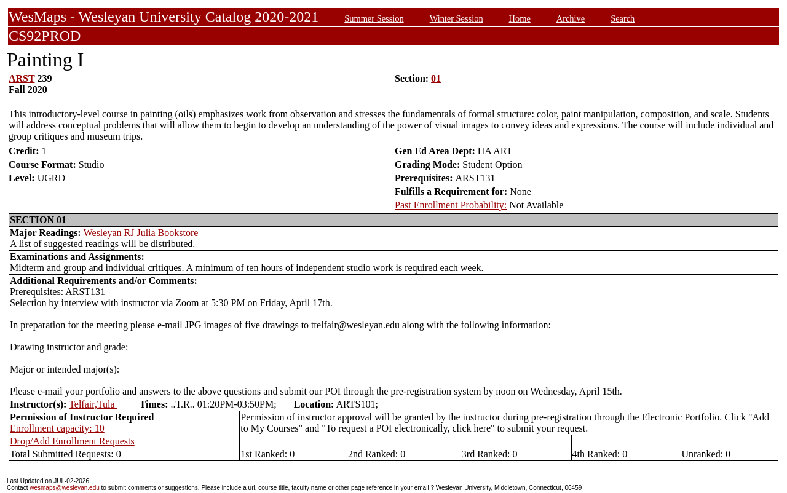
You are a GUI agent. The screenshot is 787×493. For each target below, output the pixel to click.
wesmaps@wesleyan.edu (65, 487)
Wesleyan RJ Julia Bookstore (141, 232)
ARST (21, 78)
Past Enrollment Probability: (451, 205)
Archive (570, 18)
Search (623, 18)
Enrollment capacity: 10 (57, 428)
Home (520, 18)
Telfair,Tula (93, 404)
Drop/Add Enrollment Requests (72, 441)
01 (436, 78)
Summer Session (373, 18)
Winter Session (456, 18)
